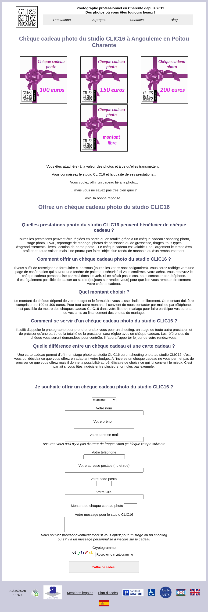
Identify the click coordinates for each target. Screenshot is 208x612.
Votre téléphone (104, 452)
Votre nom (104, 408)
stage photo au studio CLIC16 (96, 354)
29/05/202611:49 (17, 595)
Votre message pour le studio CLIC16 (104, 514)
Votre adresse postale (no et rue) (104, 465)
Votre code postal (104, 479)
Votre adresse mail (104, 435)
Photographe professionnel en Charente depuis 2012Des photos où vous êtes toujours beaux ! (120, 10)
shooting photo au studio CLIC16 (156, 354)
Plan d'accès (108, 596)
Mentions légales (80, 596)
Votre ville (103, 492)
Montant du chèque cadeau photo (104, 506)
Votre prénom (104, 421)
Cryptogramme (103, 550)
